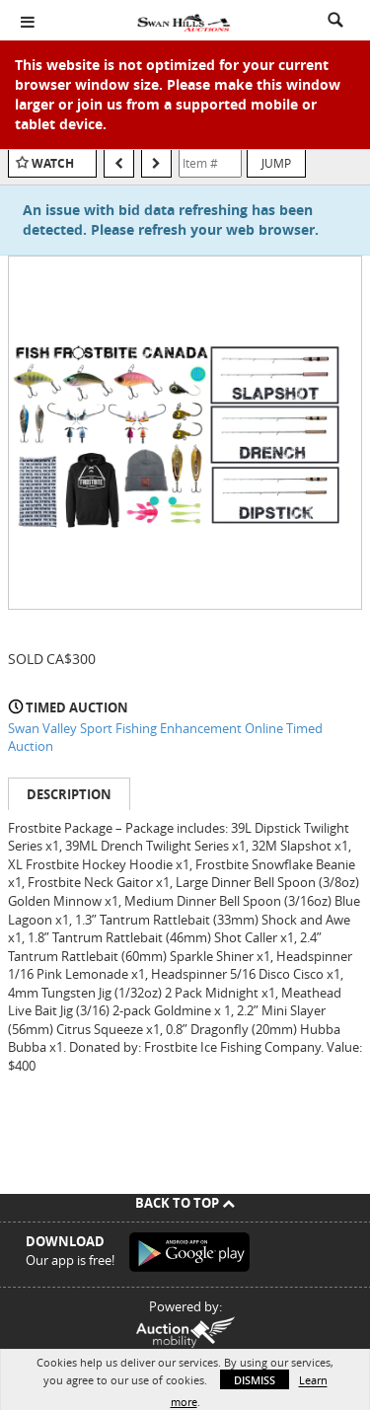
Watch (53, 163)
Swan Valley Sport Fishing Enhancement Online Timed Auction (165, 737)
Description (69, 794)
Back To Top (185, 1203)
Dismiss (254, 1380)
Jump (276, 163)
